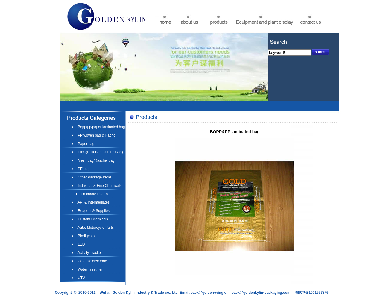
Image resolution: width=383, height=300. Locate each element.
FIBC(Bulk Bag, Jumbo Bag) (100, 152)
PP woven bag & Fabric (96, 135)
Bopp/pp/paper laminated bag (101, 127)
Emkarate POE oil (95, 194)
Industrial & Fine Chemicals (99, 186)
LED (81, 244)
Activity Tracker (89, 253)
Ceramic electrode (92, 261)
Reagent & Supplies (93, 211)
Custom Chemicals (92, 219)
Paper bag (86, 144)
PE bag (83, 169)
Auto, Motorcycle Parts (95, 227)
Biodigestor (86, 236)
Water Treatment (90, 269)
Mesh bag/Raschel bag (96, 160)
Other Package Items (94, 177)
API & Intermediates (93, 202)
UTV (81, 278)
